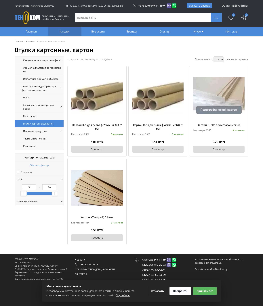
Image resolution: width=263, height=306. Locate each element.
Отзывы (164, 31)
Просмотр (97, 149)
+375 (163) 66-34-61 (154, 270)
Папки (26, 97)
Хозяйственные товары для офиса (42, 106)
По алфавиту (89, 59)
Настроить (180, 291)
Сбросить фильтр (39, 165)
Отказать (157, 291)
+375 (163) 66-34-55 (154, 279)
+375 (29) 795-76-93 (154, 265)
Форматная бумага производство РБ (42, 69)
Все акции (98, 31)
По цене (106, 59)
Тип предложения (40, 201)
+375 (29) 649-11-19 (154, 259)
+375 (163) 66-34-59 (154, 275)
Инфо (198, 31)
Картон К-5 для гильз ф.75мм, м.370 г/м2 (97, 127)
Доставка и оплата (86, 264)
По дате (73, 59)
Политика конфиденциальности (95, 269)
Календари (29, 146)
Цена (40, 179)
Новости (80, 259)
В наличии (26, 172)
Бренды (131, 31)
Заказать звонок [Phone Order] (199, 5)
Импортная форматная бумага (40, 79)
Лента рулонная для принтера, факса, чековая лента (42, 88)
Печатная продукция (42, 131)
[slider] (23, 193)
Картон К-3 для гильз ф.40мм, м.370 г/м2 (157, 127)
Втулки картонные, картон (38, 123)
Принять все (205, 291)
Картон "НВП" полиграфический (218, 125)
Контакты (231, 31)
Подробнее (123, 295)
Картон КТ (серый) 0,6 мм (97, 217)
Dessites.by (221, 269)
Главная (31, 31)
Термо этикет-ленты (34, 138)
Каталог (65, 31)
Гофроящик (30, 116)
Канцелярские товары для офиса (42, 60)
